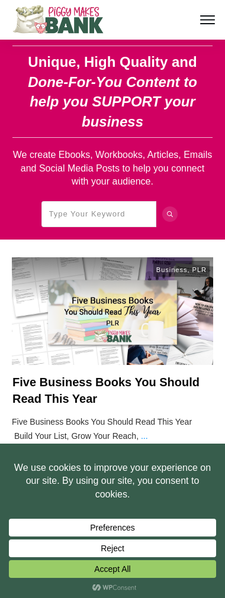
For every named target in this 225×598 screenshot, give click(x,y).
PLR (199, 269)
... (144, 436)
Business (172, 269)
